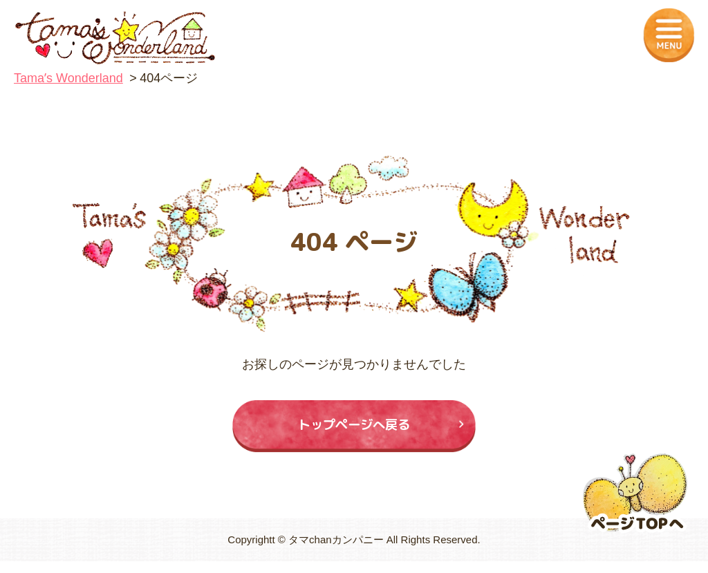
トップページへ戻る (354, 430)
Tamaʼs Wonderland (68, 78)
